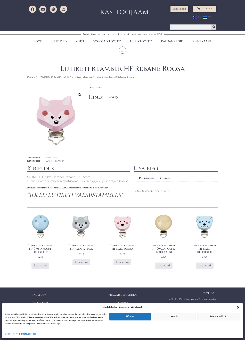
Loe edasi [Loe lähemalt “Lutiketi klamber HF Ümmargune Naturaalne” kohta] (163, 265)
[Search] (213, 27)
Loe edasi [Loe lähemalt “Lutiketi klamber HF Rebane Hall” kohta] (81, 262)
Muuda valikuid (218, 316)
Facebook (39, 295)
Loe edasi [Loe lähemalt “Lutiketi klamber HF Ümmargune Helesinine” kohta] (40, 265)
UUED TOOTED (141, 41)
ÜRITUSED (59, 41)
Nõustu (130, 316)
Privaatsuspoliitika (27, 334)
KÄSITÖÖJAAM (124, 12)
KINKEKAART (201, 41)
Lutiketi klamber (83, 77)
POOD (38, 41)
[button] (238, 307)
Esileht (31, 77)
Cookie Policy (11, 334)
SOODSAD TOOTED (107, 41)
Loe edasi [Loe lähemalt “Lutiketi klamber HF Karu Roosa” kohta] (122, 262)
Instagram (40, 302)
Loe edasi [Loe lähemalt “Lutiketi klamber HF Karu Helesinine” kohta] (204, 265)
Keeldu (174, 316)
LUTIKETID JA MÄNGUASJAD (54, 77)
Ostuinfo (122, 302)
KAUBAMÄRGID (172, 41)
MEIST (80, 41)
